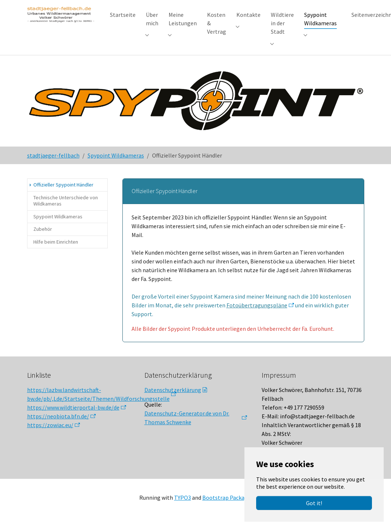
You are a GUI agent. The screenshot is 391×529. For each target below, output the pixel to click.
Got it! (314, 503)
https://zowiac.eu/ (50, 432)
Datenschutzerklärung (172, 396)
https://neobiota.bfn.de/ (58, 423)
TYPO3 (182, 504)
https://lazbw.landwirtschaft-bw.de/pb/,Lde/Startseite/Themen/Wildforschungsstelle (98, 401)
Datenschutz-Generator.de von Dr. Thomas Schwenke (186, 425)
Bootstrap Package (226, 504)
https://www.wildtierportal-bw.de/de (73, 414)
